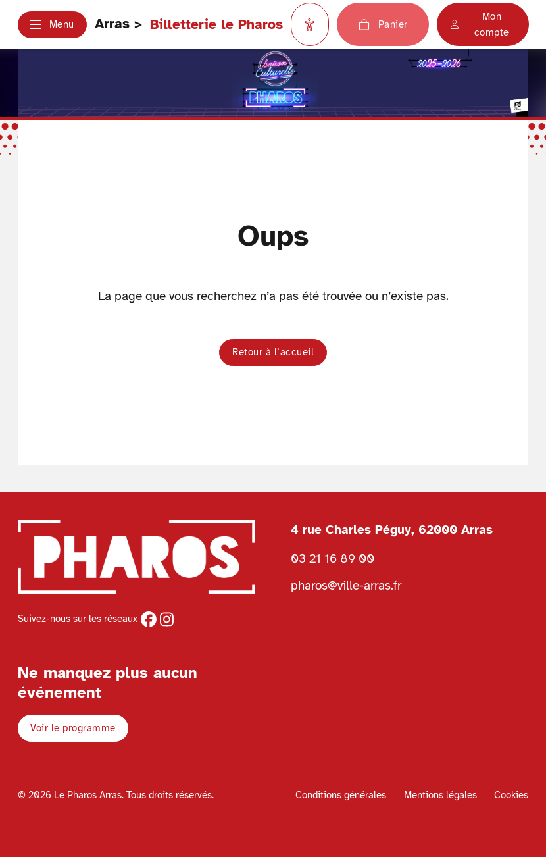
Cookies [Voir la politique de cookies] (511, 795)
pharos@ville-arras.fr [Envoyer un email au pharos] (346, 585)
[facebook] (149, 619)
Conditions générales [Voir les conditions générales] (340, 795)
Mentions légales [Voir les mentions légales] (440, 795)
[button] (52, 24)
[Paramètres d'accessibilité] (310, 24)
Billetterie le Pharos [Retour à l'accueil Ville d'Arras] (216, 24)
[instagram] (167, 619)
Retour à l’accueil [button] (273, 352)
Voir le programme (73, 728)
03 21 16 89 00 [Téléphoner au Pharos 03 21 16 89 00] (332, 558)
